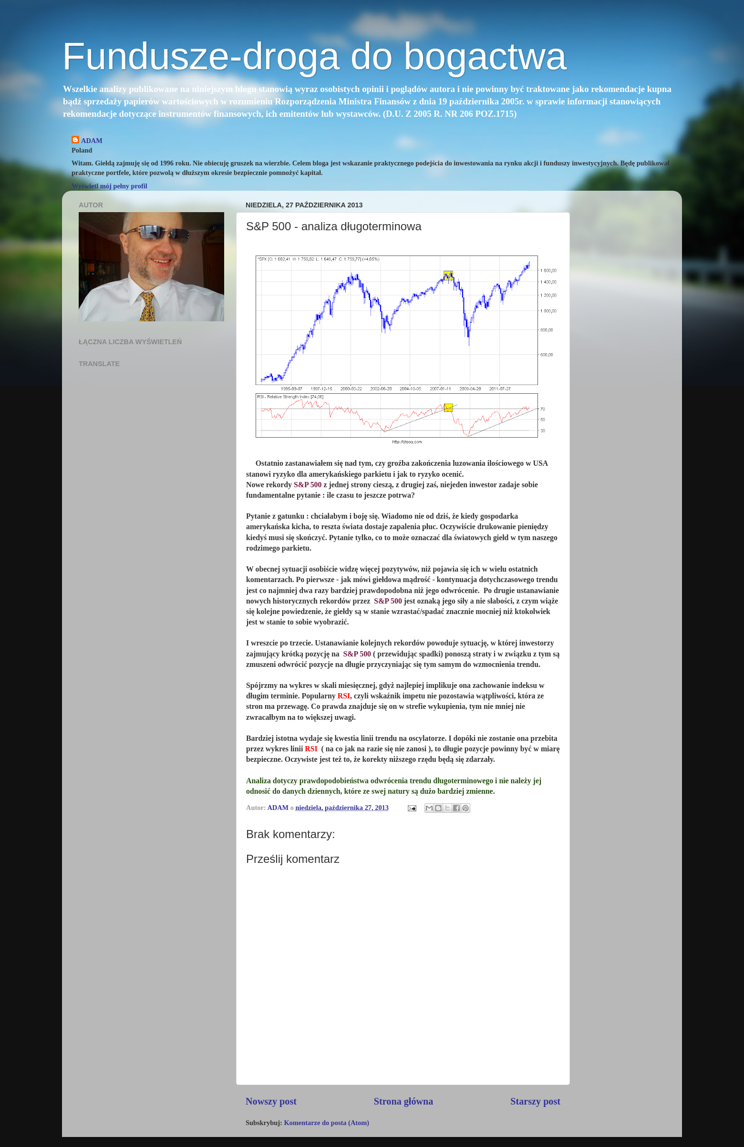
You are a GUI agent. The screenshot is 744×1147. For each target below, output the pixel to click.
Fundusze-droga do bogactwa (314, 56)
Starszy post (535, 1101)
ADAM (92, 140)
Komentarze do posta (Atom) (326, 1123)
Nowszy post (271, 1101)
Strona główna (404, 1101)
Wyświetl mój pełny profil (109, 186)
